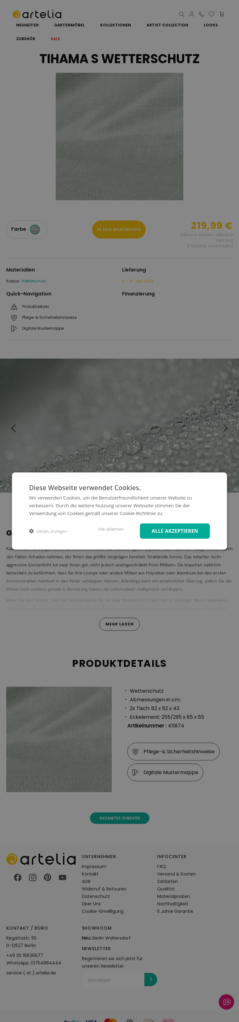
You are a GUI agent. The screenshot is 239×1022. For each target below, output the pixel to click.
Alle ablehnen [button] (106, 529)
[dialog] (119, 511)
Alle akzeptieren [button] (173, 530)
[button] (48, 531)
